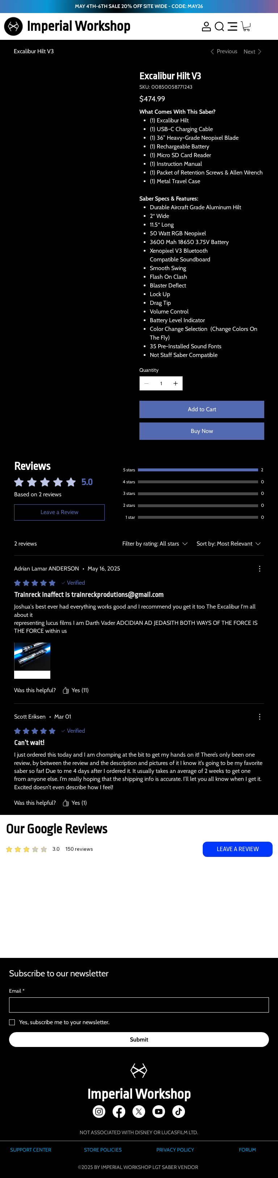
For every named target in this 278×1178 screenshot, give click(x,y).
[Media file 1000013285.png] (32, 661)
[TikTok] (178, 1111)
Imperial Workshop (78, 26)
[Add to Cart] (201, 409)
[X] (138, 1111)
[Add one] (175, 383)
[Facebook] (119, 1111)
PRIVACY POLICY (175, 1150)
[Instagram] (99, 1111)
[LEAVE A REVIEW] (238, 849)
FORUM (247, 1150)
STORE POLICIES (103, 1150)
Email (17, 991)
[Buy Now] (201, 431)
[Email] (136, 1005)
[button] (246, 26)
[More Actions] (259, 568)
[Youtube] (158, 1111)
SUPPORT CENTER (30, 1150)
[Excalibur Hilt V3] (34, 51)
